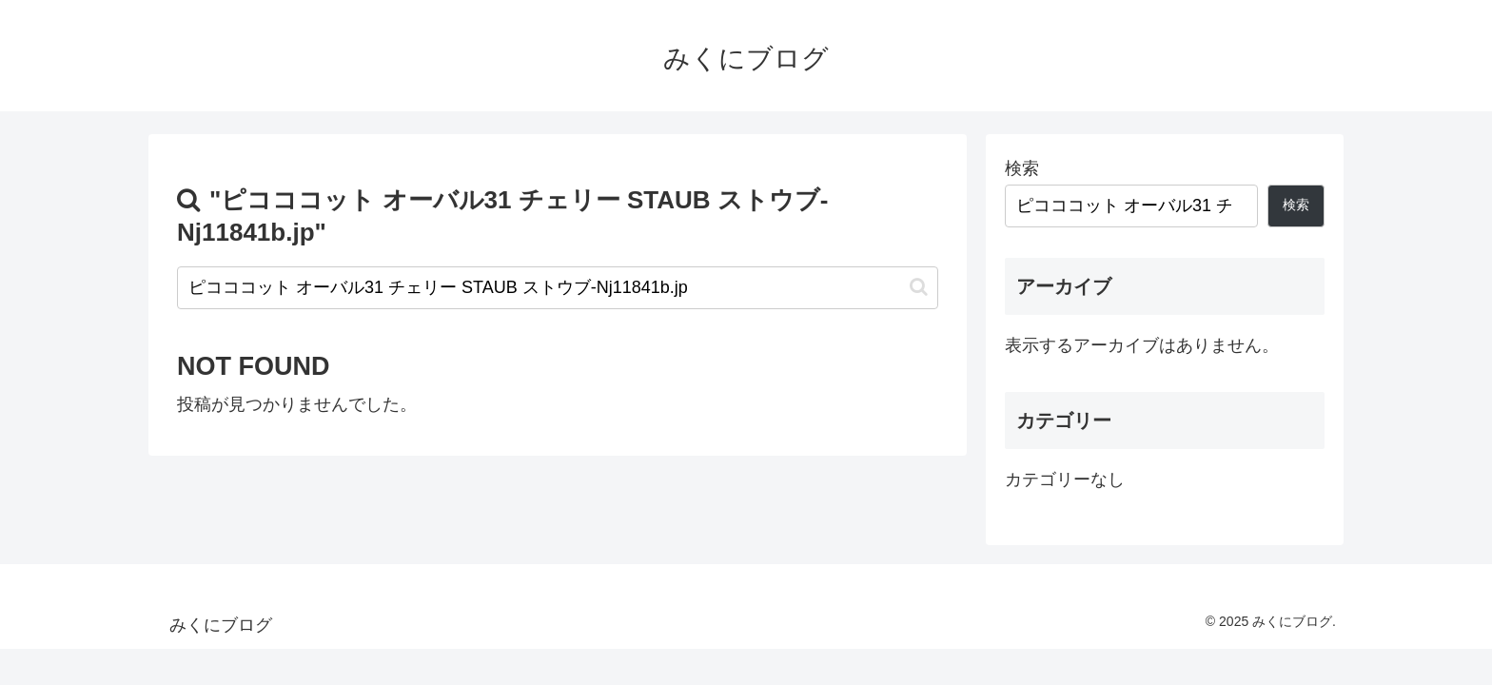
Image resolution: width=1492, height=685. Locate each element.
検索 (1022, 168)
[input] (557, 287)
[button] (918, 287)
